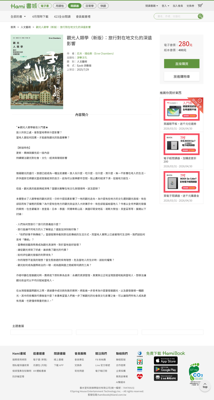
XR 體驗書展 (39, 370)
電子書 (45, 6)
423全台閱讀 (62, 16)
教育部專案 (122, 376)
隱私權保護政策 (20, 365)
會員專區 (79, 359)
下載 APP (59, 365)
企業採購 (121, 370)
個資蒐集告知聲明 (21, 370)
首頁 (13, 27)
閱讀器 (75, 6)
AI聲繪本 (120, 382)
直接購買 (181, 63)
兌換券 (190, 5)
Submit (200, 16)
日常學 (90, 6)
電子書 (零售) (40, 359)
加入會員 (178, 5)
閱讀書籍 (150, 5)
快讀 (103, 6)
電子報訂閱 (101, 370)
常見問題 (79, 370)
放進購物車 (182, 76)
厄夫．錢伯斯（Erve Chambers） (96, 53)
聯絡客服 (121, 359)
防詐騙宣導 (18, 376)
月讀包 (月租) (40, 365)
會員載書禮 (83, 16)
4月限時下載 (40, 16)
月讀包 (60, 6)
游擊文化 (82, 57)
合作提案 (121, 365)
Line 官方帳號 (102, 365)
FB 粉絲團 (100, 359)
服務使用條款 (19, 359)
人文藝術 (26, 27)
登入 (164, 5)
